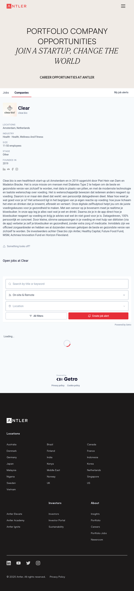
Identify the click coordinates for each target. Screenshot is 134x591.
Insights (95, 513)
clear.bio (22, 112)
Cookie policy (73, 385)
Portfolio (95, 520)
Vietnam (11, 489)
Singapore (93, 476)
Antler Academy (15, 520)
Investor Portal (57, 520)
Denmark (12, 450)
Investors (54, 513)
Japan (10, 463)
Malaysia (11, 470)
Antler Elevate (14, 513)
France (91, 450)
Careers (95, 526)
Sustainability (56, 526)
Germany (12, 457)
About (95, 503)
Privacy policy (57, 385)
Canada (91, 444)
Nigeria (11, 476)
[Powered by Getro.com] (67, 378)
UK (48, 482)
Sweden (11, 482)
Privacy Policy (57, 576)
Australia (11, 444)
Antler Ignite (13, 526)
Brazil (50, 444)
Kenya (50, 463)
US (88, 482)
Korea (90, 463)
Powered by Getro (123, 325)
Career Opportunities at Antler (67, 77)
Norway (51, 476)
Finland (51, 450)
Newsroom (97, 539)
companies (21, 92)
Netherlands (94, 470)
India (49, 457)
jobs (6, 92)
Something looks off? (16, 246)
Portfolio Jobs (99, 533)
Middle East (53, 470)
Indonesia (92, 457)
